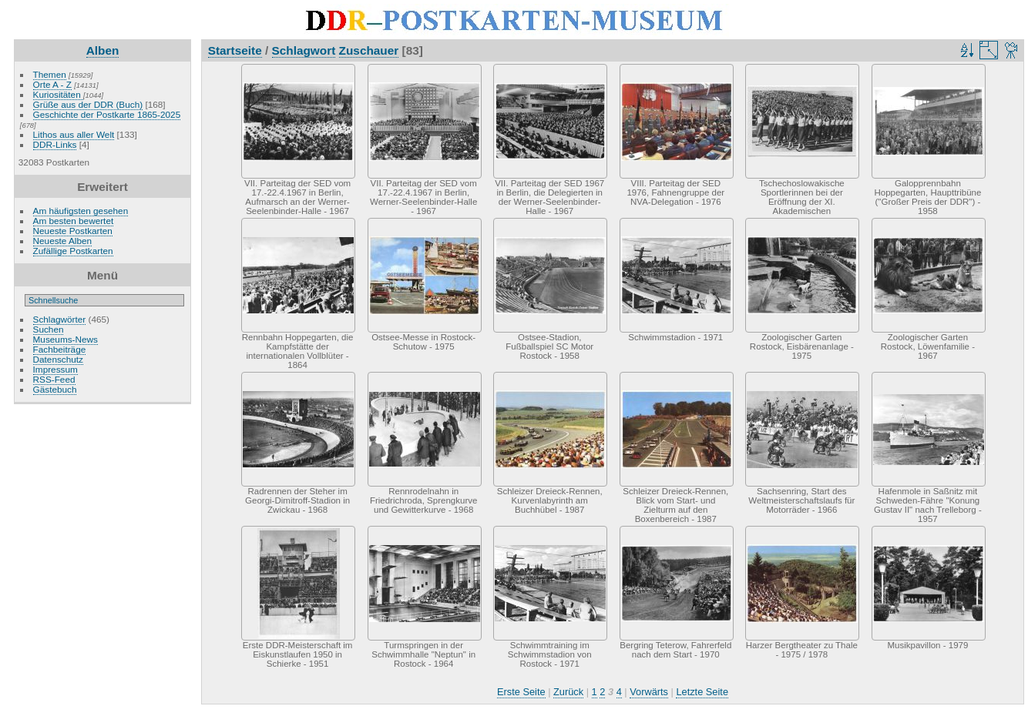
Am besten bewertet (73, 221)
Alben (102, 50)
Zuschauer (369, 50)
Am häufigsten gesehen (81, 211)
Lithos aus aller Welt (74, 134)
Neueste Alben (62, 241)
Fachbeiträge (59, 349)
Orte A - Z (52, 84)
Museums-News (65, 339)
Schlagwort (304, 50)
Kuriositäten (58, 94)
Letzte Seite (702, 692)
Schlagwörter (59, 319)
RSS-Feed (54, 379)
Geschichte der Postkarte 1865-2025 (107, 114)
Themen (49, 74)
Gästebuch (55, 389)
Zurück (568, 692)
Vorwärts (649, 692)
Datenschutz (58, 359)
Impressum (55, 369)
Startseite (235, 50)
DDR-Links (55, 144)
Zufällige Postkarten (73, 251)
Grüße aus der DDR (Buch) (88, 104)
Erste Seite (521, 692)
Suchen (48, 329)
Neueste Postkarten (73, 231)
